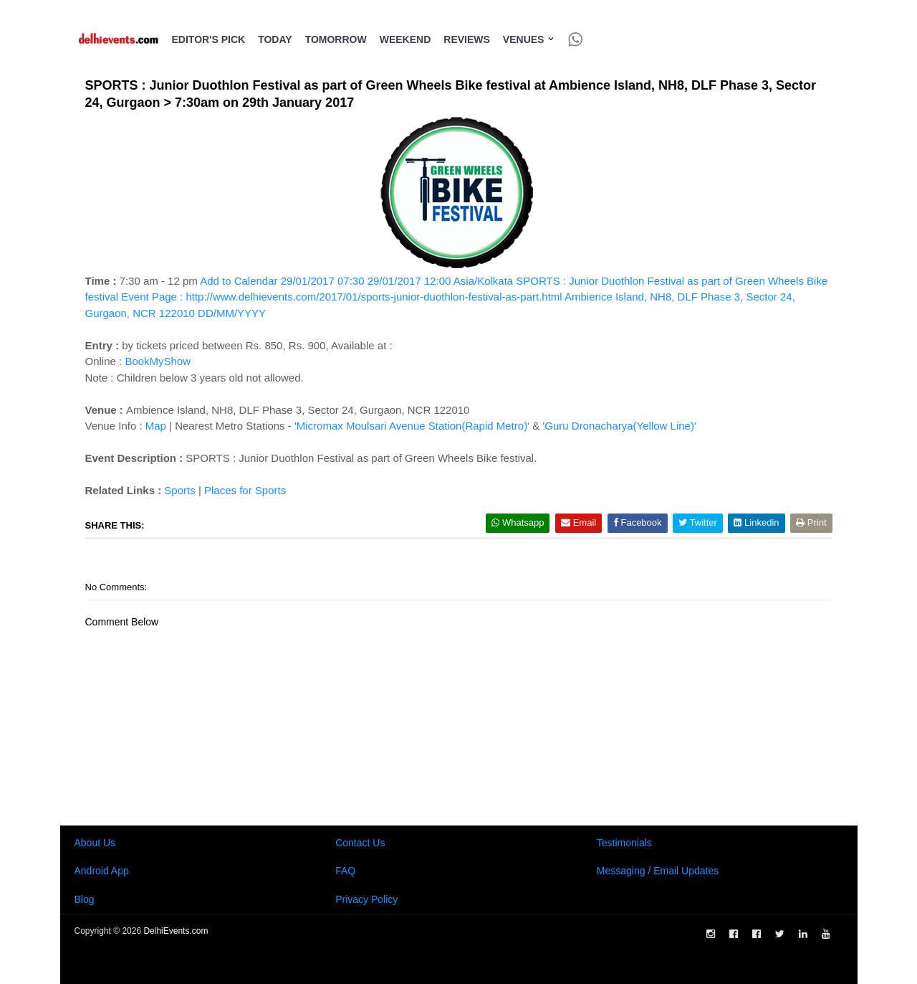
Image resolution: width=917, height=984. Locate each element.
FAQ (345, 870)
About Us (95, 842)
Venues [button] (529, 39)
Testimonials (624, 842)
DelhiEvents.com (175, 931)
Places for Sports (245, 490)
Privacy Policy (366, 899)
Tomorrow (336, 39)
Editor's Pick (209, 39)
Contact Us (360, 842)
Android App (102, 870)
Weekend (405, 39)
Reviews (466, 39)
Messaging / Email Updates (658, 870)
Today (275, 39)
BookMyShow (158, 361)
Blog (85, 899)
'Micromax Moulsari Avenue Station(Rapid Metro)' (411, 426)
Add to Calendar (456, 297)
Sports (179, 490)
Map (155, 426)
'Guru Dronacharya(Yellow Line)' (619, 426)
